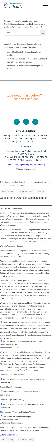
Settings (41, 191)
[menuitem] (44, 5)
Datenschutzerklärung (37, 165)
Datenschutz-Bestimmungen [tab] (11, 423)
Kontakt (15, 165)
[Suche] (24, 33)
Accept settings (7, 191)
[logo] (21, 5)
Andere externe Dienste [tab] (9, 348)
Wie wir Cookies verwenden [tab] (11, 209)
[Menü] (44, 5)
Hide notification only (25, 191)
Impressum (24, 165)
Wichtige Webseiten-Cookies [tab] (11, 246)
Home (9, 165)
